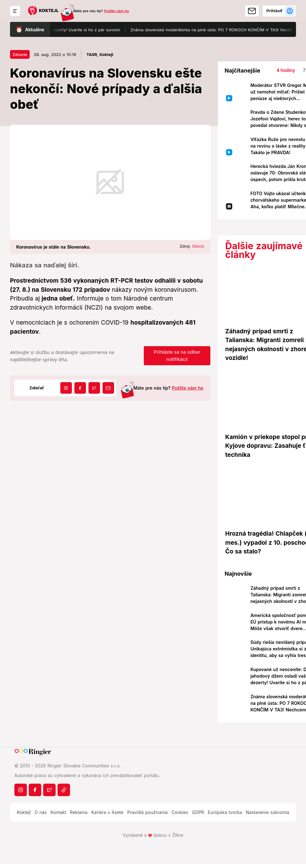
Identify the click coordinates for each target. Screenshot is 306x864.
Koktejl (24, 812)
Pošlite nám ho (116, 11)
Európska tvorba (225, 812)
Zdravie (20, 54)
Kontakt (58, 812)
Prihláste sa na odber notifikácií (176, 355)
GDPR (198, 812)
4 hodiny (286, 70)
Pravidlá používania (147, 812)
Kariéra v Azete (107, 812)
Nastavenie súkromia (267, 812)
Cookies (179, 812)
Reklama (79, 812)
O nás (40, 812)
